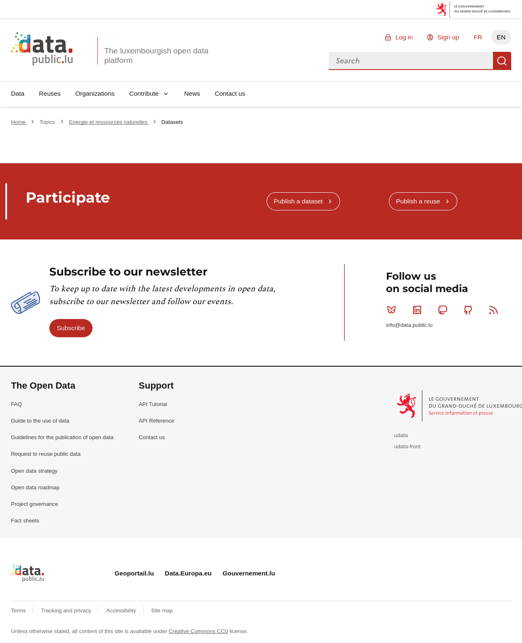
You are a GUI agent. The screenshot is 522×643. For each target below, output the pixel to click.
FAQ (16, 404)
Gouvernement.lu (249, 573)
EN (501, 37)
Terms (19, 610)
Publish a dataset (298, 201)
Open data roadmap (35, 487)
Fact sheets (25, 520)
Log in (404, 37)
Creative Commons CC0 (198, 631)
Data (17, 93)
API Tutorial (153, 404)
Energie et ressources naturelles (109, 122)
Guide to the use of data (40, 421)
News (192, 93)
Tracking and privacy (67, 610)
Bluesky (393, 310)
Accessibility (121, 610)
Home (19, 122)
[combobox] (411, 61)
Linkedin (419, 310)
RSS (495, 310)
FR (477, 37)
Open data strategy (34, 471)
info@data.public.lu (409, 325)
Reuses (50, 93)
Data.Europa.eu (188, 573)
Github (470, 310)
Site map (162, 610)
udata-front (407, 446)
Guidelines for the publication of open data (62, 437)
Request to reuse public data (45, 454)
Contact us (230, 93)
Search (502, 61)
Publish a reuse (418, 201)
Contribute (144, 93)
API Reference (157, 421)
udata (401, 435)
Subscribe (71, 327)
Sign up (448, 37)
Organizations (94, 93)
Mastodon (444, 310)
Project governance (34, 504)
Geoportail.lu (134, 573)
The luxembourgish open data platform (156, 55)
